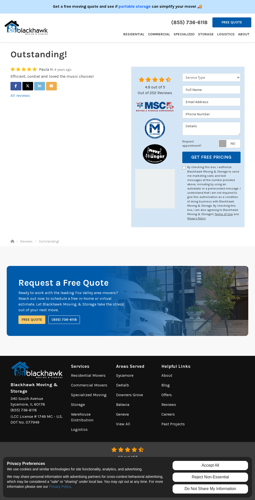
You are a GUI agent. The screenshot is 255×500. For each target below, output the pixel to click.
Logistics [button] (226, 34)
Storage (78, 404)
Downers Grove (129, 394)
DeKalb (122, 385)
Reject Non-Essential (210, 477)
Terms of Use (224, 214)
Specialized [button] (184, 34)
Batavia (122, 404)
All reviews (20, 95)
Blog (165, 385)
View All (123, 424)
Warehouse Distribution (82, 417)
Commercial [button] (159, 34)
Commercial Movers (89, 385)
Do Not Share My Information (210, 489)
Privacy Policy (196, 218)
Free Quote (232, 22)
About (166, 375)
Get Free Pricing (211, 157)
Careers (168, 414)
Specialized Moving (89, 394)
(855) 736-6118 (64, 319)
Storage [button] (206, 34)
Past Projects (173, 424)
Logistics (79, 429)
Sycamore (124, 375)
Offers (166, 394)
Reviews (168, 404)
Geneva (122, 414)
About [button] (244, 34)
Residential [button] (133, 34)
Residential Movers (88, 375)
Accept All (210, 465)
